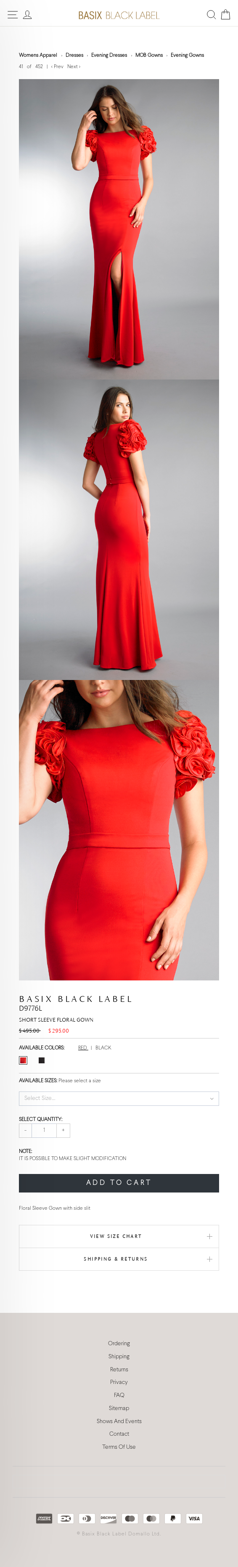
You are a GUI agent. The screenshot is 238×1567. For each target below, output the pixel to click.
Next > (73, 66)
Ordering (119, 1344)
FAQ (119, 1395)
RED (83, 1048)
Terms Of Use (119, 1447)
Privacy (119, 1382)
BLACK (103, 1048)
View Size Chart (116, 1236)
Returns (119, 1370)
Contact (119, 1434)
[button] (119, 1099)
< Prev (58, 66)
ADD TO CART (119, 1183)
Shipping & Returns (116, 1259)
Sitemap (119, 1408)
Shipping (119, 1357)
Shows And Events (119, 1421)
